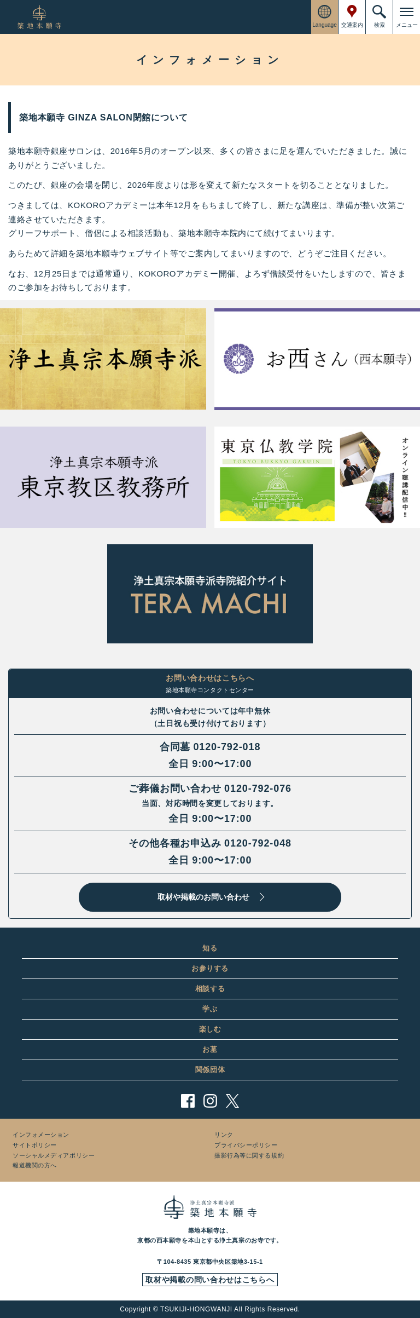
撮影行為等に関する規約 (249, 1155)
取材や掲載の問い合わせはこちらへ (209, 1279)
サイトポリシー (35, 1145)
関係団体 (210, 1070)
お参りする (210, 968)
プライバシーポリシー (246, 1145)
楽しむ (210, 1029)
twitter (233, 1101)
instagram (210, 1101)
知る (209, 948)
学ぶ (209, 1009)
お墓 (209, 1049)
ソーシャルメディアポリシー (54, 1155)
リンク (224, 1134)
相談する (210, 989)
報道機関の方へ (35, 1165)
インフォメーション (41, 1134)
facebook (188, 1101)
